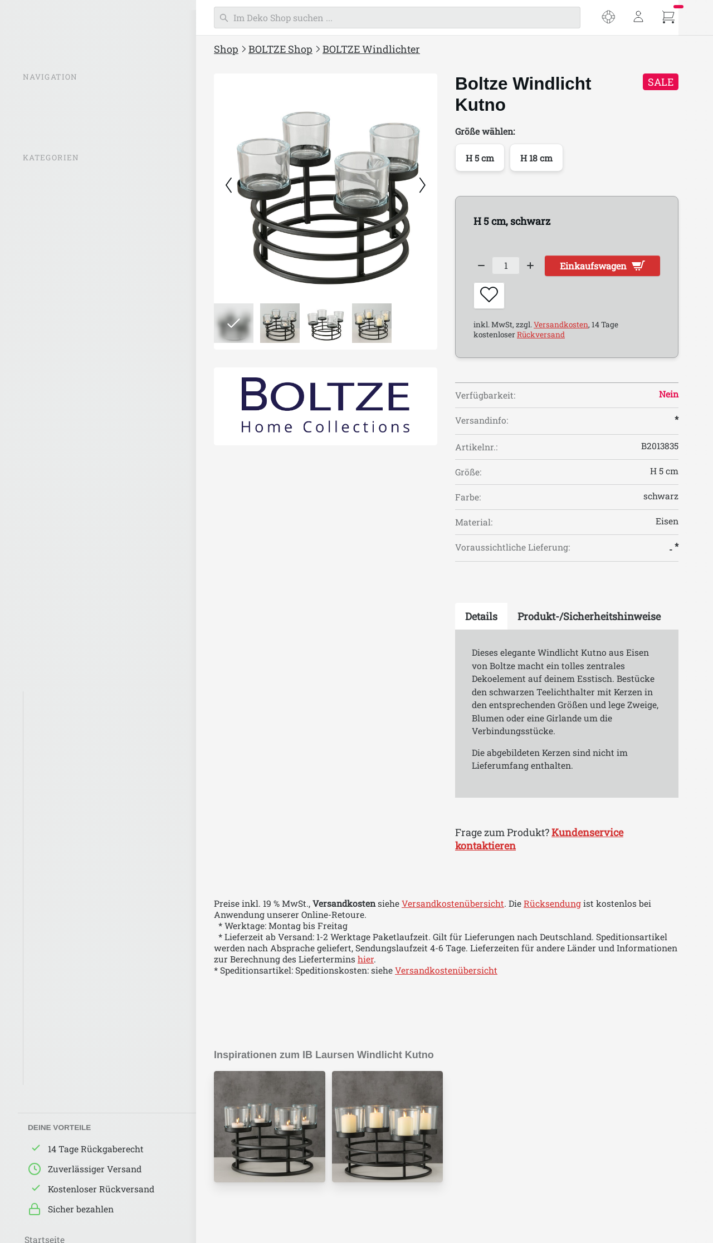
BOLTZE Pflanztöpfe (65, 550)
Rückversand (541, 340)
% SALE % (44, 178)
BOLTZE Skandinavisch (78, 879)
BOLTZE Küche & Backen (75, 439)
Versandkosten (561, 330)
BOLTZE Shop (280, 49)
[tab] (481, 621)
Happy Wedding (62, 1033)
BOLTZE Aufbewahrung (73, 483)
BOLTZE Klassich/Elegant (82, 922)
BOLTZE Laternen (60, 240)
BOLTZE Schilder (58, 417)
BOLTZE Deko (52, 329)
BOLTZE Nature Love (72, 812)
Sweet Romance (63, 1055)
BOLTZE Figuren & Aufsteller (84, 373)
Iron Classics (57, 1011)
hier (366, 964)
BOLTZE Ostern (55, 594)
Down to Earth (60, 966)
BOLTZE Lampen (58, 306)
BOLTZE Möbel (54, 505)
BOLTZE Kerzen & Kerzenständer (91, 285)
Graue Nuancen (62, 746)
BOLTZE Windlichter (66, 218)
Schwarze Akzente (68, 702)
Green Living (56, 790)
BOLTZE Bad (49, 571)
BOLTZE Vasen (55, 351)
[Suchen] (397, 17)
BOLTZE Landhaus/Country (86, 834)
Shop (226, 49)
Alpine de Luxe (60, 989)
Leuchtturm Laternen (69, 262)
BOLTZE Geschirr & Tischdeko (85, 461)
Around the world (67, 945)
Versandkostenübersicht (453, 908)
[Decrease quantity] (481, 266)
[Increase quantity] (538, 266)
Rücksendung (552, 908)
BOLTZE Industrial (67, 856)
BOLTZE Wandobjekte (69, 395)
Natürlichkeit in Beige (75, 768)
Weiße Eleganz (60, 724)
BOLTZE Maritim (64, 900)
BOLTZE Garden (56, 527)
